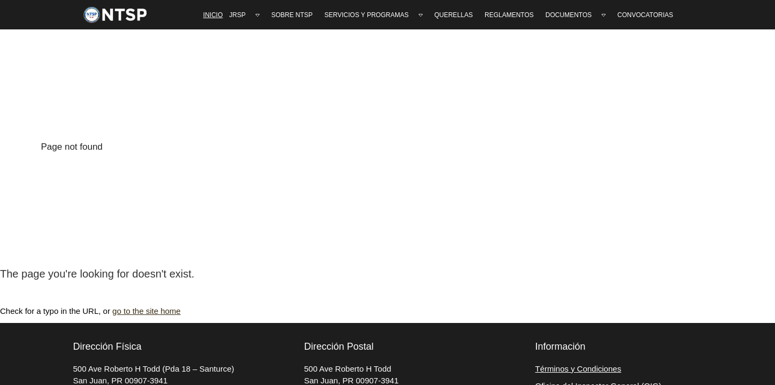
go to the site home (146, 310)
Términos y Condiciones (578, 368)
